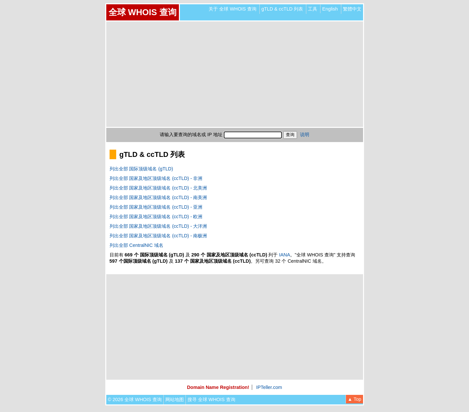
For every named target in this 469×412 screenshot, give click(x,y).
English (330, 9)
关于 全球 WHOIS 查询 (232, 9)
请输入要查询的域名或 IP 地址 (191, 134)
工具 (312, 9)
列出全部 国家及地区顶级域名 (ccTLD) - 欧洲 (156, 216)
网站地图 (174, 399)
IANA (284, 254)
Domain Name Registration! (218, 387)
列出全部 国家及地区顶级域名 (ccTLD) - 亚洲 (156, 207)
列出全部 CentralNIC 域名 (136, 245)
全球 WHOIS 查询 (143, 12)
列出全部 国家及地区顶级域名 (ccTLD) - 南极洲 (158, 235)
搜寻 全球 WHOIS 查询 (211, 399)
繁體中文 (352, 9)
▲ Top (354, 399)
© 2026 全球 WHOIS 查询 (135, 399)
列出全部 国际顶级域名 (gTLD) (141, 168)
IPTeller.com (269, 387)
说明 (304, 134)
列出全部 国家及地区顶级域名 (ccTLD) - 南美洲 (158, 197)
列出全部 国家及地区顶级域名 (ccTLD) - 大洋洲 (158, 226)
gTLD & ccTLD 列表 (282, 9)
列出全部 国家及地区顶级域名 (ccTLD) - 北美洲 (158, 188)
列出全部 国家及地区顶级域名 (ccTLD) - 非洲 (156, 178)
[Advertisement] (234, 74)
